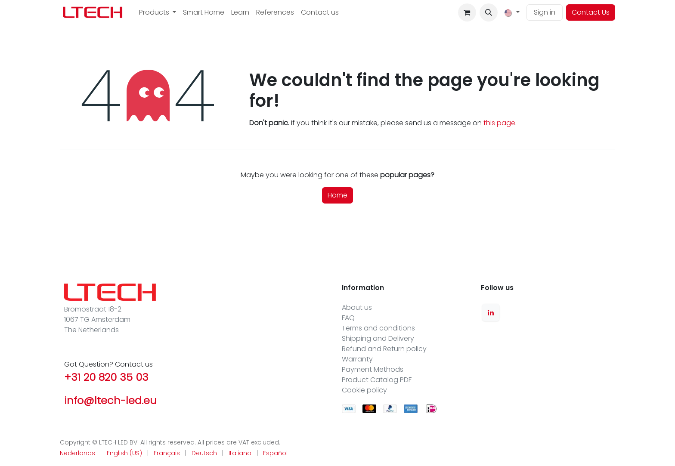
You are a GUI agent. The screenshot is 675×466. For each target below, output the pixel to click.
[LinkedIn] (490, 312)
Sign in (544, 12)
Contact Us (591, 12)
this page (499, 123)
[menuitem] (158, 12)
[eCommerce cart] (467, 12)
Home (337, 195)
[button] (489, 12)
